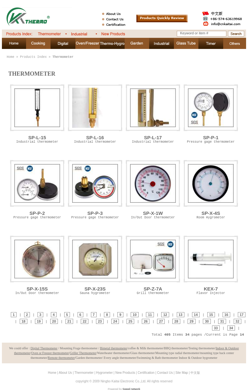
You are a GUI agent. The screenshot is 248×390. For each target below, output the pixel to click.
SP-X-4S (210, 189)
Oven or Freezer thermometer (50, 353)
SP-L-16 (95, 113)
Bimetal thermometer (113, 348)
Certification (146, 372)
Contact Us (165, 372)
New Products (125, 372)
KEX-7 (210, 264)
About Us (65, 372)
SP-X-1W (152, 189)
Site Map (182, 372)
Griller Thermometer (83, 353)
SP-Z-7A (152, 264)
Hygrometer (104, 372)
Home (10, 57)
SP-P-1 (210, 113)
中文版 (195, 372)
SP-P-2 (37, 189)
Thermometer (83, 372)
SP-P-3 (95, 189)
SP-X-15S (37, 264)
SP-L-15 (37, 113)
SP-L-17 (152, 113)
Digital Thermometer (44, 348)
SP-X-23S (95, 264)
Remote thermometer (61, 357)
